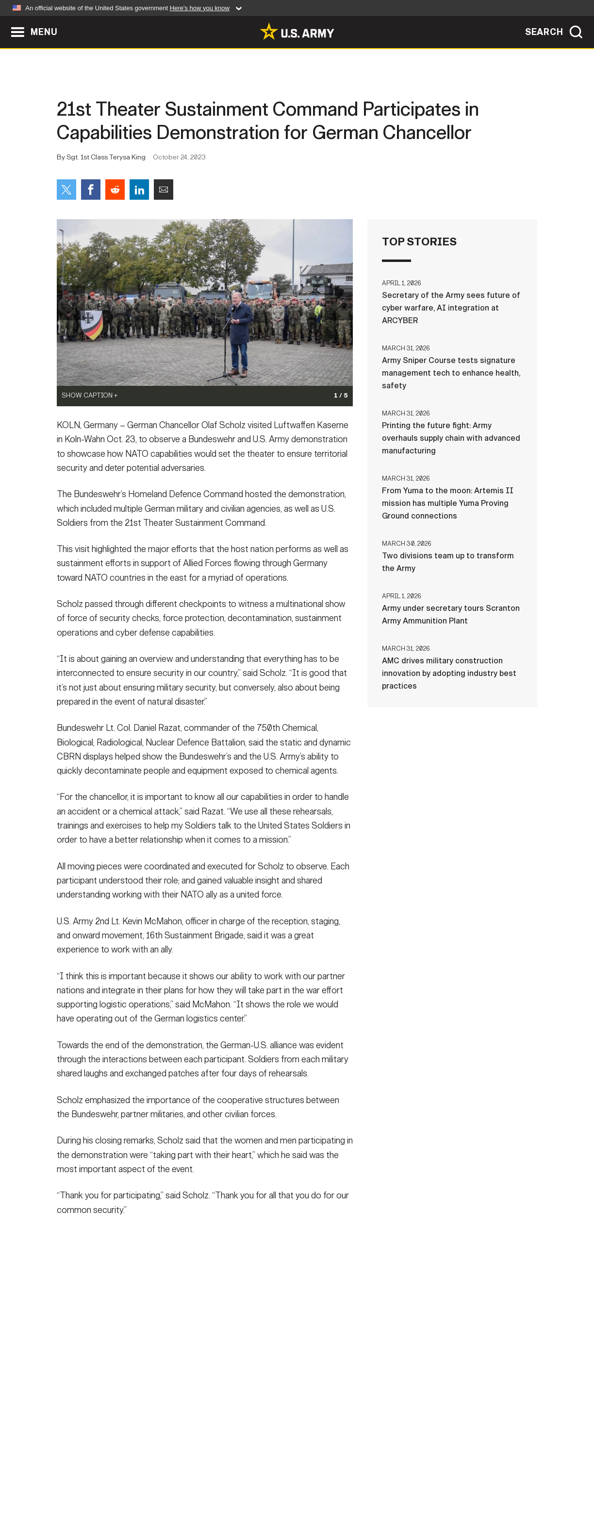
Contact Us (131, 1480)
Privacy (183, 1480)
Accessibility (305, 1480)
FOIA (356, 1480)
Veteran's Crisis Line (479, 1480)
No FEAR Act (402, 1480)
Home (84, 1480)
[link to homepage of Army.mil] (297, 31)
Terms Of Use (238, 1480)
